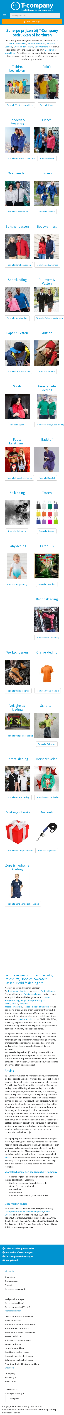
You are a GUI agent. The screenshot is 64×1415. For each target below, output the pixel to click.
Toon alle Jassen (47, 211)
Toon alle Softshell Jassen (19, 264)
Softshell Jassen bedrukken (18, 1340)
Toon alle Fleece (46, 158)
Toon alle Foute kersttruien (19, 477)
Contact (8, 1285)
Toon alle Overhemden (17, 211)
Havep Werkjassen (34, 1211)
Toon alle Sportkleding (17, 318)
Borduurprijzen (12, 1281)
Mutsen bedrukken (13, 1344)
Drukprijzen (10, 1277)
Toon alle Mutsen (47, 371)
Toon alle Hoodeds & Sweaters (21, 158)
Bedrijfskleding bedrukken (17, 1352)
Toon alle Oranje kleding (47, 690)
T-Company (14, 1398)
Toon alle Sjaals (17, 424)
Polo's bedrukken (13, 1320)
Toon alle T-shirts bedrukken (20, 105)
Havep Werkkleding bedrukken (19, 1356)
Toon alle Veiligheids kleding (20, 735)
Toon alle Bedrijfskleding (47, 637)
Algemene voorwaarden (16, 1289)
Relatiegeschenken (11, 1412)
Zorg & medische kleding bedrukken (22, 1364)
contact (8, 1157)
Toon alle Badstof (47, 477)
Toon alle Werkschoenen (18, 690)
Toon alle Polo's (47, 105)
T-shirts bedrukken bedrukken (19, 1316)
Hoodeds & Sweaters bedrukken (20, 1324)
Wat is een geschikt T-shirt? (17, 1307)
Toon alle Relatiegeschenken (20, 850)
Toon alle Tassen (46, 531)
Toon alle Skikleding (17, 531)
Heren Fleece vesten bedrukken (20, 1332)
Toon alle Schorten (47, 744)
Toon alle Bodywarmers (47, 264)
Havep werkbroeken (15, 1211)
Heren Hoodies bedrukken (17, 1328)
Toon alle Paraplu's (46, 584)
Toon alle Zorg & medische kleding (23, 903)
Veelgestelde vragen (14, 1299)
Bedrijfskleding (49, 1409)
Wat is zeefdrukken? (14, 1303)
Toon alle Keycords (47, 850)
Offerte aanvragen (32, 21)
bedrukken (13, 991)
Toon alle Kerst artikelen (47, 797)
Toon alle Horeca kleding (18, 797)
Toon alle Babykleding (17, 584)
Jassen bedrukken (13, 1336)
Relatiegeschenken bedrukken (19, 1360)
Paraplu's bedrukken (14, 1348)
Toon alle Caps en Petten (18, 371)
